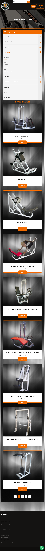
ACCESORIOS (7, 97)
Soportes (6, 92)
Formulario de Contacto (7, 524)
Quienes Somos (5, 521)
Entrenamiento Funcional (11, 82)
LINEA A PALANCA (8, 36)
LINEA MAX (6, 76)
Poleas (5, 69)
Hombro (6, 64)
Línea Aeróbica (5, 539)
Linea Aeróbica (8, 42)
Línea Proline (7, 52)
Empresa (4, 515)
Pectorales (6, 57)
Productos (4, 523)
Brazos (5, 62)
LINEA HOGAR (7, 47)
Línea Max (4, 541)
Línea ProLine (5, 535)
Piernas (5, 59)
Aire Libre (6, 87)
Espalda (6, 67)
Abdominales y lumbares (10, 72)
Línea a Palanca (5, 537)
